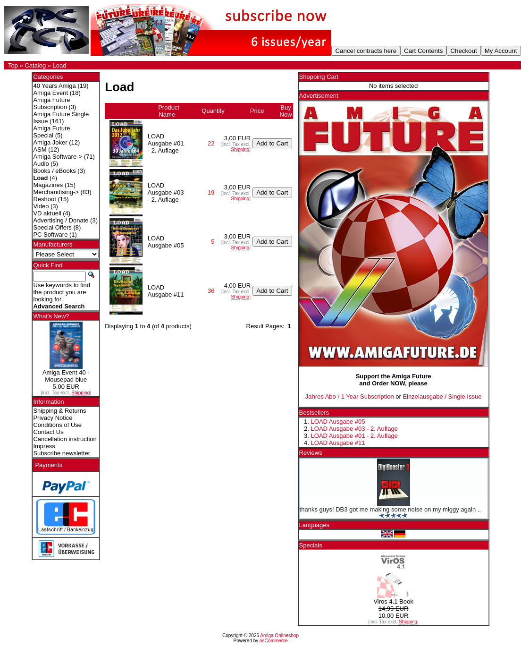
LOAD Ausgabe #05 (338, 421)
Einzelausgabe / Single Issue (442, 396)
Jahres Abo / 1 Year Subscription (349, 396)
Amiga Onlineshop (279, 635)
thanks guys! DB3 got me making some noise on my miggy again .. (390, 509)
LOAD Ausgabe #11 (338, 442)
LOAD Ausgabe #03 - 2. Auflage (354, 428)
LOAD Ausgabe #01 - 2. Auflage (354, 435)
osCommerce (273, 640)
